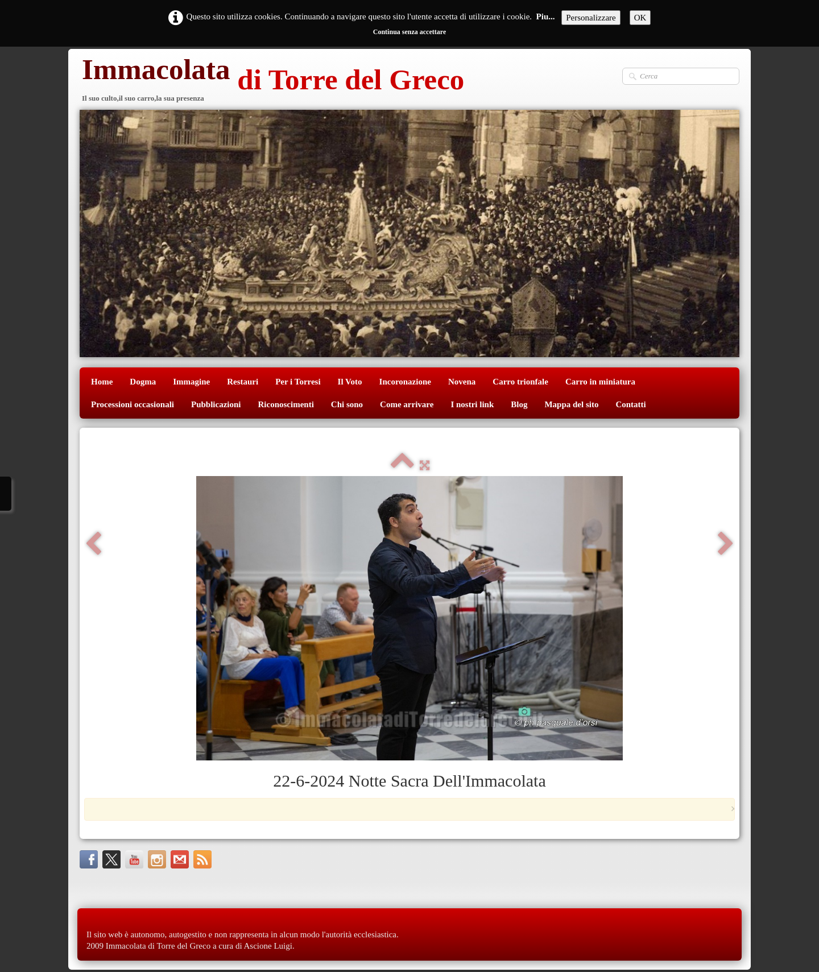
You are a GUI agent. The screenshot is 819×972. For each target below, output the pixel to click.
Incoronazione (405, 381)
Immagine (191, 381)
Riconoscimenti (286, 404)
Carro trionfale (520, 381)
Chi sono (347, 404)
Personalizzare (590, 17)
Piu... (545, 16)
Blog (519, 404)
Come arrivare (406, 404)
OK (640, 17)
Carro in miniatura (600, 381)
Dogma (143, 381)
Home (102, 381)
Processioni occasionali (132, 404)
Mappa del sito (571, 404)
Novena (461, 381)
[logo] (272, 81)
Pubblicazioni (216, 404)
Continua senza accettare (409, 32)
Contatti (630, 404)
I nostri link (472, 404)
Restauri (242, 381)
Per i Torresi (297, 381)
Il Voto (350, 381)
